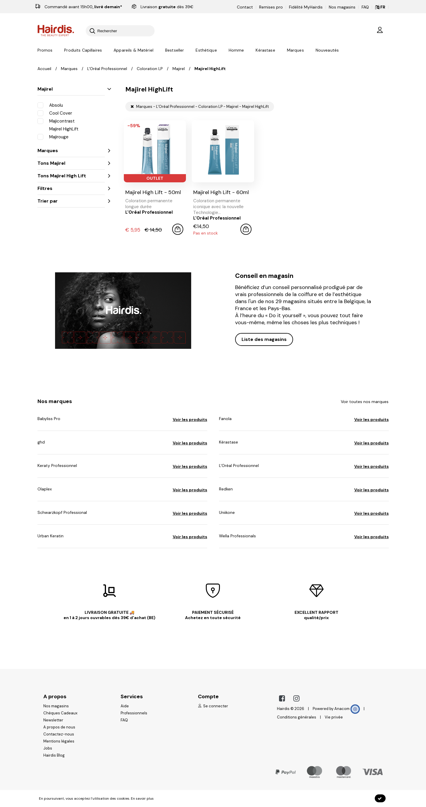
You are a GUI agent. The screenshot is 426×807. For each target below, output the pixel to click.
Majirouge (53, 137)
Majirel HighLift (57, 129)
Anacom (347, 708)
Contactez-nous (58, 734)
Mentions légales (58, 741)
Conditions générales (296, 717)
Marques (295, 50)
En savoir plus (142, 798)
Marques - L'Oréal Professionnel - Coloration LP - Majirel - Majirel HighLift (200, 106)
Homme (236, 50)
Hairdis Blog (54, 755)
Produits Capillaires (83, 50)
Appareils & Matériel (133, 50)
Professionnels (134, 713)
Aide (125, 706)
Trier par (71, 201)
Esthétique (206, 50)
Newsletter (53, 720)
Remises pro (271, 7)
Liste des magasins (264, 339)
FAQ (365, 7)
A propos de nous (59, 727)
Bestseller (174, 50)
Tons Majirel (71, 163)
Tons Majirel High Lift (71, 176)
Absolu (50, 105)
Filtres (71, 188)
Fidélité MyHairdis (306, 7)
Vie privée (334, 717)
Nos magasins (342, 7)
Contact (245, 7)
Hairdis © (285, 708)
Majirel (71, 89)
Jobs (47, 748)
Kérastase (265, 50)
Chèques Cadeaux (60, 713)
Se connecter (213, 706)
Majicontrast (56, 121)
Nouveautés (327, 50)
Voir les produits (190, 419)
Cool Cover (54, 113)
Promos (45, 50)
